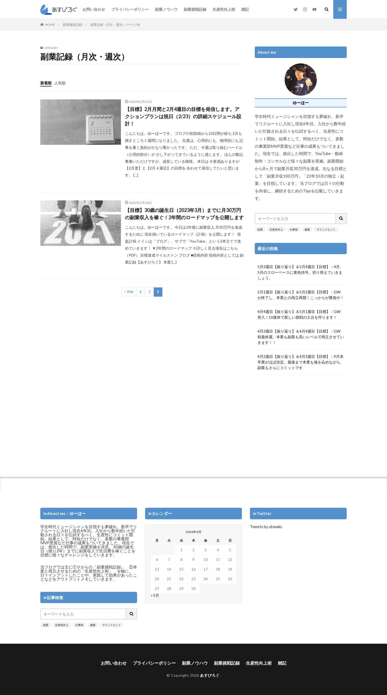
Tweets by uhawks (266, 526)
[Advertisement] (301, 423)
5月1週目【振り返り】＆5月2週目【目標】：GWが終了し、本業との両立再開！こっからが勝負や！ (300, 295)
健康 (307, 229)
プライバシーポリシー (130, 9)
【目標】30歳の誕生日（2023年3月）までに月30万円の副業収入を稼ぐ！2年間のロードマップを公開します (184, 213)
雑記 (245, 9)
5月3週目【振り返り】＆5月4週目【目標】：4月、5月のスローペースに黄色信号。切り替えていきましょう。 (300, 272)
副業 (260, 229)
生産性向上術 (224, 9)
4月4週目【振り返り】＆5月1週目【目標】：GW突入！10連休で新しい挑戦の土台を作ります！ (299, 314)
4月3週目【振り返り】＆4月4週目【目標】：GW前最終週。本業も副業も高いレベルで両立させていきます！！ (300, 337)
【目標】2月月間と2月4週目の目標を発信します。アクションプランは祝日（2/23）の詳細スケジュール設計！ (183, 116)
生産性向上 (276, 229)
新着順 (46, 83)
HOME (50, 25)
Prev (130, 292)
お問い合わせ (94, 9)
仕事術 (294, 229)
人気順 (60, 83)
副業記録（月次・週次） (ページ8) (115, 25)
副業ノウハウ (166, 9)
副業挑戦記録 (195, 9)
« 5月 (155, 595)
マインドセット (326, 229)
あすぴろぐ (210, 675)
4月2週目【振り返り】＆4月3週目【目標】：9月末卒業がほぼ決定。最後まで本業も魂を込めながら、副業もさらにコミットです (300, 362)
